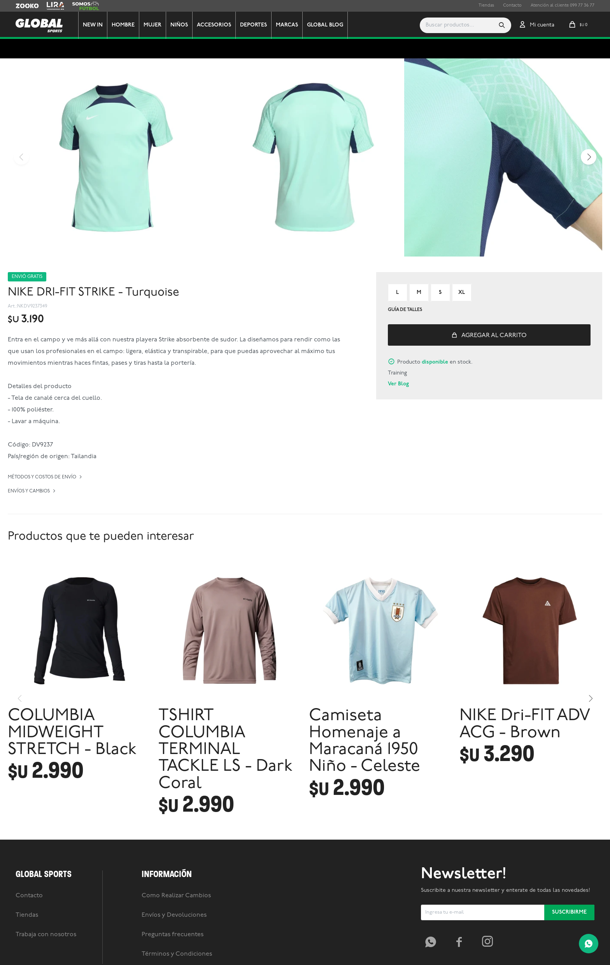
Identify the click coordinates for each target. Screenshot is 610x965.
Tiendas (486, 6)
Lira (50, 6)
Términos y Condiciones (177, 954)
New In (93, 25)
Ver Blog (398, 384)
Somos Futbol (85, 6)
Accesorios (214, 25)
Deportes (253, 25)
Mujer (152, 25)
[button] (502, 25)
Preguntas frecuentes (172, 935)
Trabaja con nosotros (46, 935)
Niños (179, 25)
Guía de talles (405, 310)
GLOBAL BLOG (325, 25)
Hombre (123, 25)
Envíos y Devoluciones (174, 915)
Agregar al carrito (494, 335)
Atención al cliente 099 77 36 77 (562, 6)
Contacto (512, 6)
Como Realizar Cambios (176, 896)
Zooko (22, 6)
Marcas (287, 25)
